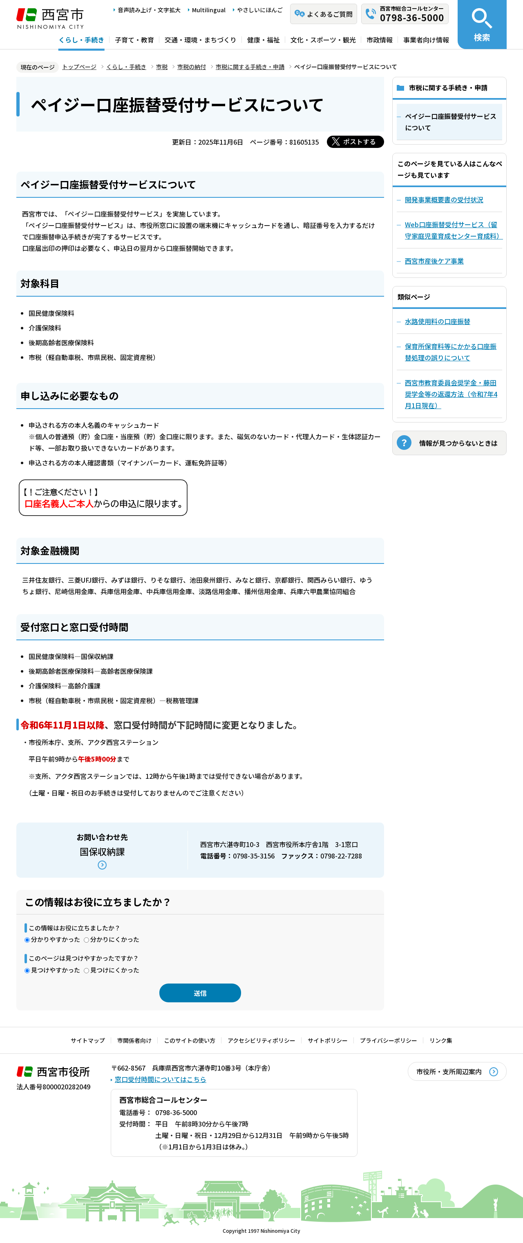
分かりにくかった (114, 939)
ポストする (359, 141)
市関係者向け (134, 1040)
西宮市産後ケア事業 (434, 261)
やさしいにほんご (260, 10)
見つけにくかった (114, 970)
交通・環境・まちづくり (201, 40)
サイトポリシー (328, 1040)
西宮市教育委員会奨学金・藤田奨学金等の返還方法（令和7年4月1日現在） (451, 394)
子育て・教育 (134, 40)
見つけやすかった (55, 970)
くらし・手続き (81, 40)
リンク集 (440, 1040)
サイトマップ (88, 1040)
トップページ (79, 67)
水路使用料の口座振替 (437, 321)
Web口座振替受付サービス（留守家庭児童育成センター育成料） (453, 230)
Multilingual (209, 10)
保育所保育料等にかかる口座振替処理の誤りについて (450, 351)
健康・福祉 (263, 40)
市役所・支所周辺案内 (449, 1071)
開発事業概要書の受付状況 (444, 199)
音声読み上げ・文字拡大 (149, 10)
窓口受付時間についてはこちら (160, 1079)
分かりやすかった (55, 939)
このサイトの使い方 (189, 1040)
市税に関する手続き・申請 (250, 67)
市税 (162, 67)
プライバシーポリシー (388, 1040)
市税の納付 (191, 67)
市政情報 (380, 40)
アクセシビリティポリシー (261, 1040)
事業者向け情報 (426, 40)
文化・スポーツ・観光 (323, 40)
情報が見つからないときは (458, 443)
